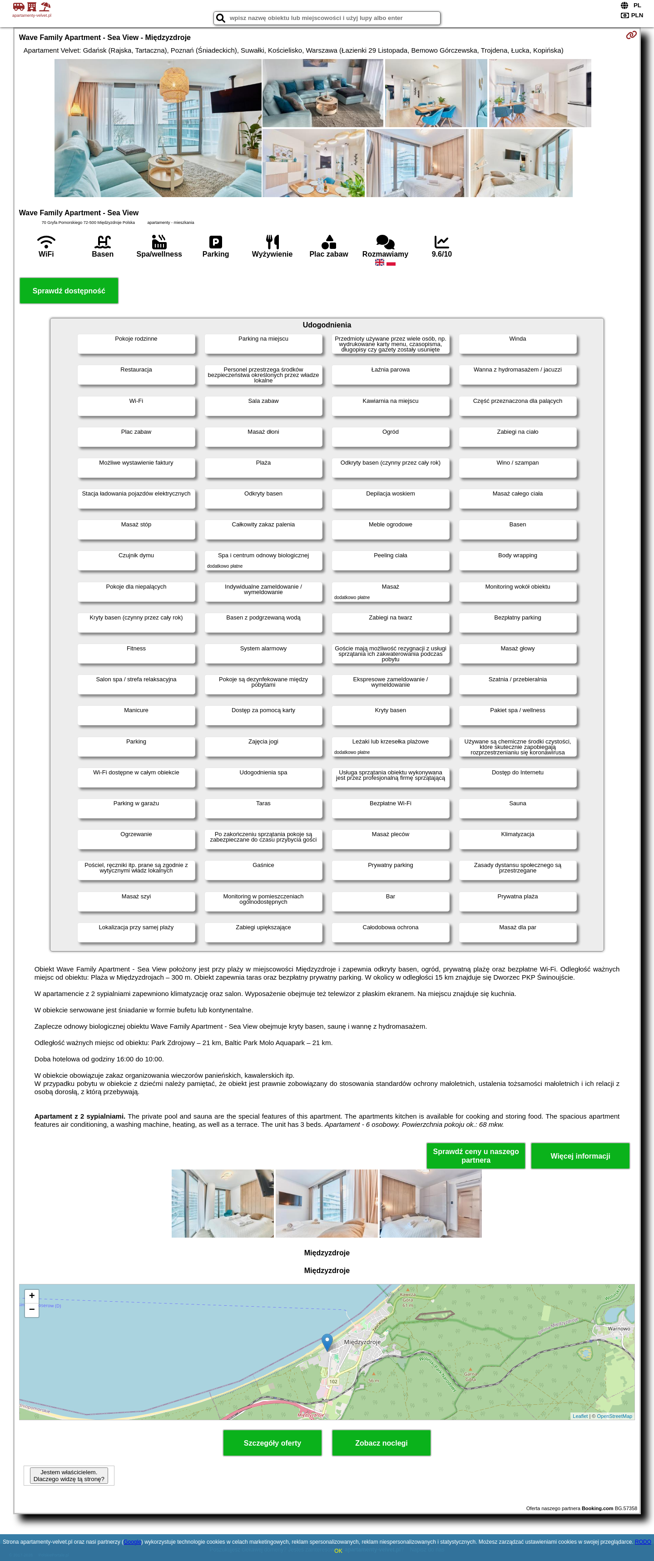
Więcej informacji (580, 1156)
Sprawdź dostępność (69, 291)
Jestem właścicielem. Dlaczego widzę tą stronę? (69, 1475)
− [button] (32, 1310)
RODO (643, 1542)
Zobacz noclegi (381, 1443)
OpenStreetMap (615, 1416)
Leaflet (580, 1416)
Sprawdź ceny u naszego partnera (476, 1156)
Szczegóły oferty (272, 1443)
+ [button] (32, 1296)
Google (132, 1542)
